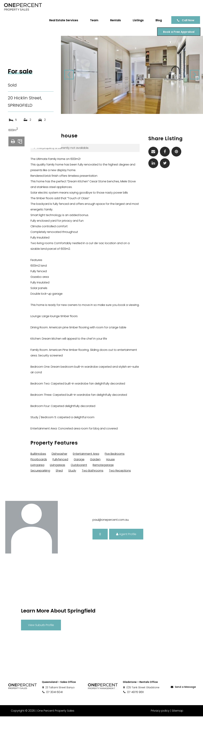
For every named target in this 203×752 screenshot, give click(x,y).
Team (91, 20)
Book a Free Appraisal (176, 32)
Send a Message (183, 722)
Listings (135, 20)
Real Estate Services (61, 20)
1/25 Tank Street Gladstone (141, 723)
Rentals (113, 20)
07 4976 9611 (133, 728)
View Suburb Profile (41, 660)
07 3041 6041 (52, 728)
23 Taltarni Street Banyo (58, 723)
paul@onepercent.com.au (110, 555)
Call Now (185, 20)
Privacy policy (160, 746)
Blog (156, 20)
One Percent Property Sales (55, 746)
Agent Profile (126, 570)
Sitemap (177, 746)
